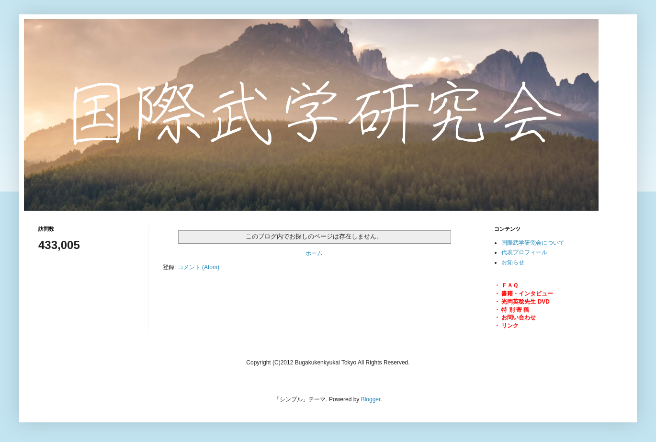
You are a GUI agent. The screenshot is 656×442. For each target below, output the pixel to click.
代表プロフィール (524, 252)
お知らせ (512, 262)
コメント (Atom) (198, 267)
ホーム (314, 253)
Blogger (371, 399)
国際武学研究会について (533, 242)
